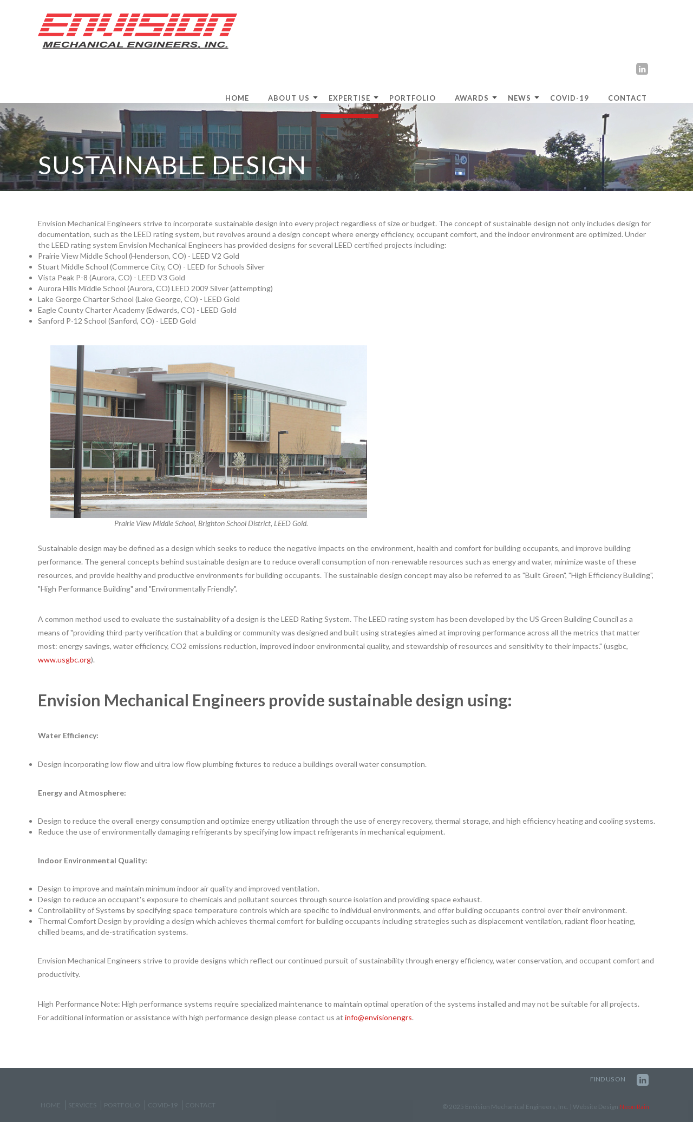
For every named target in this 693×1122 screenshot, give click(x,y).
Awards (472, 98)
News (519, 98)
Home (51, 1105)
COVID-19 (569, 98)
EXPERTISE (349, 98)
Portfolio (412, 98)
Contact (627, 98)
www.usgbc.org (64, 659)
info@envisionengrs (378, 1017)
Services (82, 1105)
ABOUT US (289, 98)
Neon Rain (634, 1107)
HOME (237, 98)
